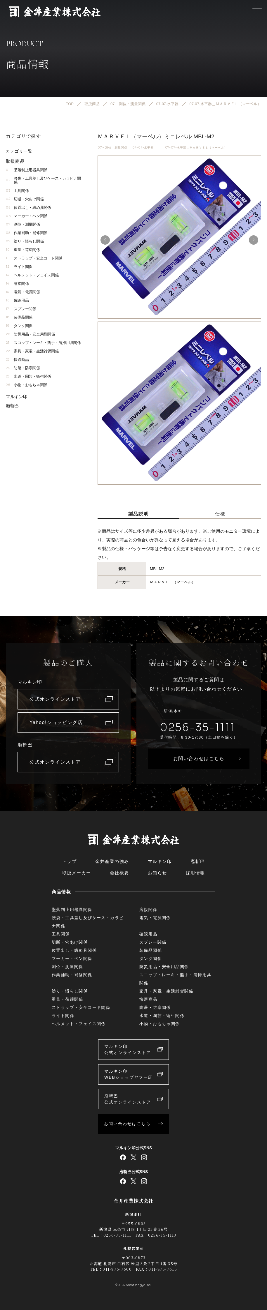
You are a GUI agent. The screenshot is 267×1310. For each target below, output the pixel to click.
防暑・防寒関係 (23, 368)
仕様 (220, 513)
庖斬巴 (12, 405)
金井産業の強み (112, 861)
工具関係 (17, 190)
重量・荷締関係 (23, 250)
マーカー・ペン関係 (26, 216)
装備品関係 (19, 317)
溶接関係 (17, 283)
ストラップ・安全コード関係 (34, 258)
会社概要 (119, 872)
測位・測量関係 (23, 224)
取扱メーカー (76, 872)
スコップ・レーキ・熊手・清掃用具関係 (43, 342)
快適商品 (17, 359)
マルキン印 (16, 396)
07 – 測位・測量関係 (112, 147)
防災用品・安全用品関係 (30, 334)
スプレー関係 (21, 309)
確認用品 (17, 300)
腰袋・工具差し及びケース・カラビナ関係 (43, 180)
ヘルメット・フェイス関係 (32, 275)
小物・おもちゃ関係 (26, 385)
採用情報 (195, 872)
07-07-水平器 (143, 147)
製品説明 (138, 513)
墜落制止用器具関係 (26, 170)
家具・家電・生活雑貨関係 (32, 351)
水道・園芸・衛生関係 (28, 376)
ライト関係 (19, 266)
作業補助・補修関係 (26, 233)
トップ (69, 861)
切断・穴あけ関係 (25, 199)
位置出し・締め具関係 (28, 207)
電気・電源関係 (23, 292)
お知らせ (157, 872)
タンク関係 (19, 326)
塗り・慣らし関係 (25, 241)
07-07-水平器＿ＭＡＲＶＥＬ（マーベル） (196, 147)
